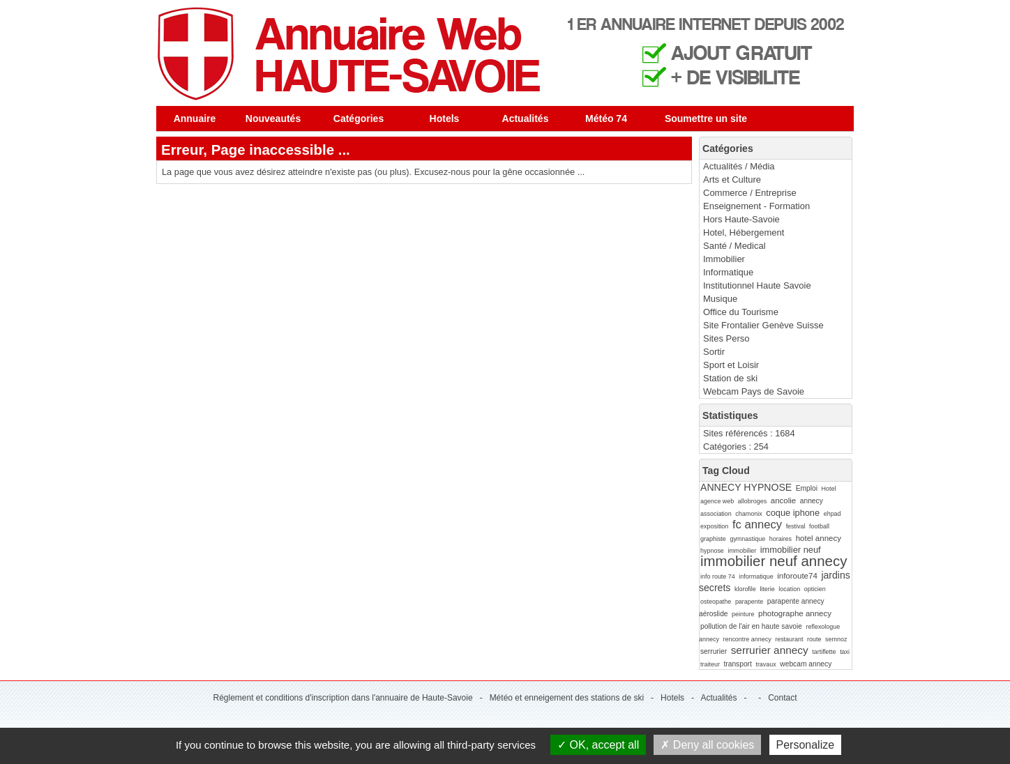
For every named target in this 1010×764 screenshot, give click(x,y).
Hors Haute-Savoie (741, 219)
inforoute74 (797, 576)
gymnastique (747, 538)
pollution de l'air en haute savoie (751, 626)
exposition (714, 526)
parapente (749, 601)
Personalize (805, 745)
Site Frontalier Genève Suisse (763, 325)
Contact (782, 698)
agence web (717, 501)
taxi (845, 651)
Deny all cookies (707, 745)
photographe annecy (794, 613)
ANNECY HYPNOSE (746, 487)
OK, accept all (598, 745)
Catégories (358, 118)
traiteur (710, 664)
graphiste (713, 538)
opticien (815, 589)
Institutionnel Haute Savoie (757, 285)
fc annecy (757, 524)
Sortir (714, 351)
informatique (756, 576)
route (814, 639)
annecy (811, 501)
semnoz (836, 639)
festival (796, 526)
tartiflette (824, 651)
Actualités (525, 118)
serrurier (713, 651)
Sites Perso (726, 338)
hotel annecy (818, 538)
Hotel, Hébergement (743, 232)
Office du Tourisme (740, 312)
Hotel (829, 488)
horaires (780, 538)
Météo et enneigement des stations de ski (567, 698)
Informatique (728, 272)
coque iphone (793, 512)
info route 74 (717, 576)
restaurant (789, 639)
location (789, 589)
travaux (765, 664)
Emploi (806, 488)
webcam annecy (805, 664)
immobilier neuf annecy (773, 561)
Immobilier (724, 259)
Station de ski (730, 378)
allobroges (752, 501)
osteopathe (715, 601)
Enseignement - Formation (756, 206)
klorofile (745, 589)
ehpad (832, 513)
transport (737, 664)
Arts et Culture (732, 179)
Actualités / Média (739, 166)
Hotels (445, 118)
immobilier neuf (790, 549)
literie (767, 589)
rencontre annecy (747, 639)
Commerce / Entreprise (750, 193)
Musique (720, 298)
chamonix (748, 513)
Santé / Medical (734, 245)
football (819, 526)
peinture (743, 614)
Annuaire (195, 118)
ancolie (784, 500)
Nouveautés (273, 118)
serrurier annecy (769, 650)
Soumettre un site (706, 118)
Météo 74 (606, 118)
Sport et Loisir (731, 365)
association (716, 513)
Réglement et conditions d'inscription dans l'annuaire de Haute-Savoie (342, 698)
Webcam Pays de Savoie (753, 391)
